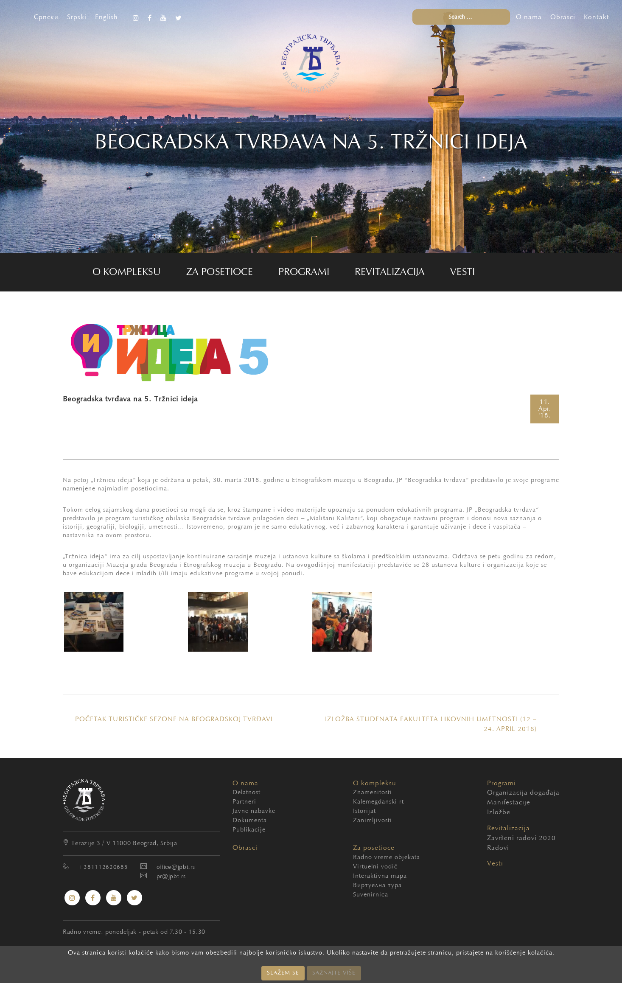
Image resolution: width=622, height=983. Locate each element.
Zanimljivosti (372, 821)
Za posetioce (219, 272)
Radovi (495, 848)
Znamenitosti (372, 793)
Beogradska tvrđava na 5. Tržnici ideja (130, 399)
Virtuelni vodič (375, 867)
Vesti (462, 272)
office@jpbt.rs (176, 868)
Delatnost (247, 793)
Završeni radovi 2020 (495, 838)
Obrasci (562, 17)
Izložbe (495, 812)
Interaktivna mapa (380, 876)
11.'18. (545, 409)
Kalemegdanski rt (378, 802)
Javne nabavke (254, 811)
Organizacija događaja (495, 793)
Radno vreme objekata (386, 857)
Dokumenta (250, 821)
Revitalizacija (390, 272)
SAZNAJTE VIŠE (334, 973)
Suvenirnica (370, 895)
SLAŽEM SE (283, 973)
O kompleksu (126, 272)
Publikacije (249, 830)
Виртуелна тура (377, 885)
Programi (303, 272)
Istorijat (364, 811)
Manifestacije (495, 802)
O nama (529, 17)
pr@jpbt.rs (171, 877)
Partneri (244, 802)
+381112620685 (103, 868)
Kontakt (596, 17)
